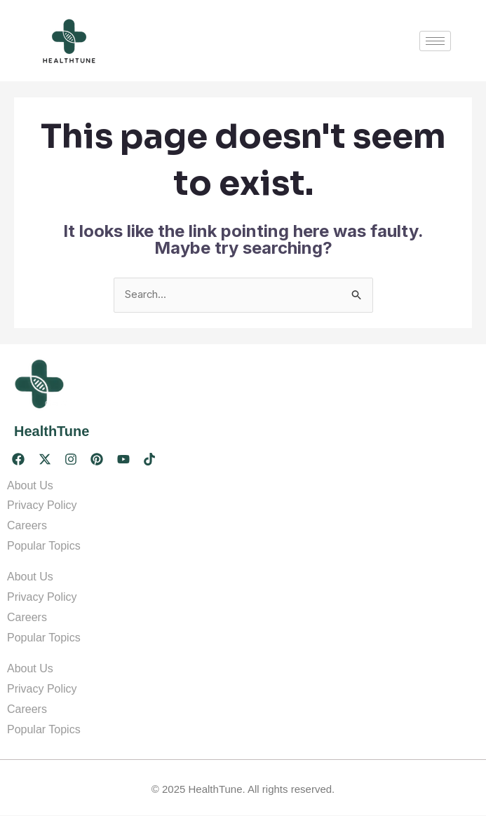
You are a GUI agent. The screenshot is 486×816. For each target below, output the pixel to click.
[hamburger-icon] (435, 41)
